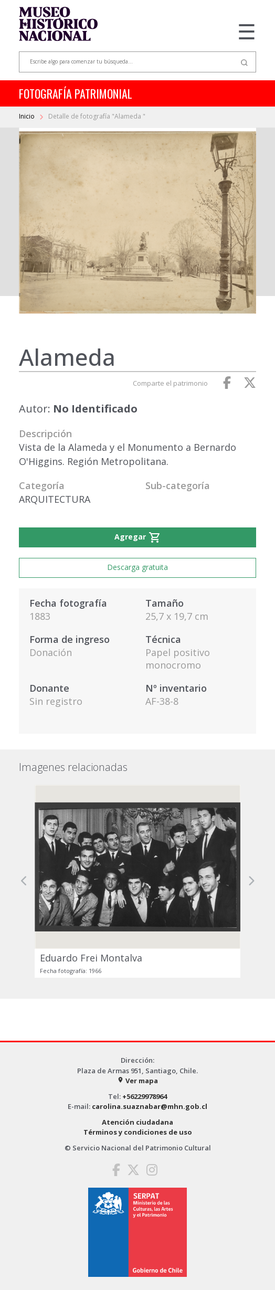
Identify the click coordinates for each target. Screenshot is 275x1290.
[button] (24, 881)
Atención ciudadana (137, 1122)
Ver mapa (137, 1080)
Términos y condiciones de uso (137, 1132)
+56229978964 (144, 1096)
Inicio (27, 116)
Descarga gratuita (137, 567)
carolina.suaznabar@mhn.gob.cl (149, 1106)
